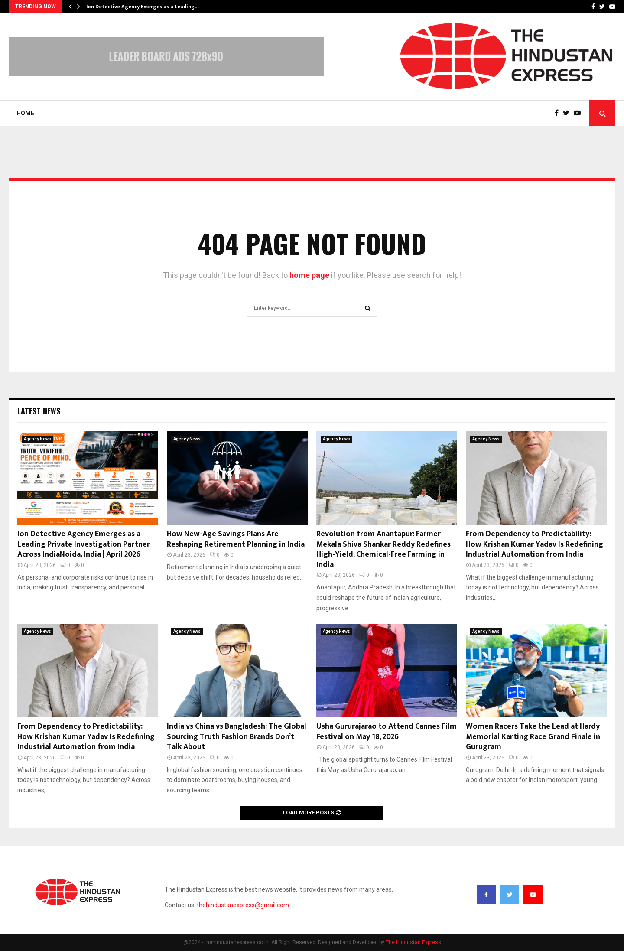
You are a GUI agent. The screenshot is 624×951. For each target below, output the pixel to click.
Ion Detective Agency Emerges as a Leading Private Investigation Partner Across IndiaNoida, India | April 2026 (83, 544)
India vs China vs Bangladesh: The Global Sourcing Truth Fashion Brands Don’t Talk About (236, 736)
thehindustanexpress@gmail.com (243, 905)
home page (309, 275)
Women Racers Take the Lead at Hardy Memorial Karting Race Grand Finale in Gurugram (533, 736)
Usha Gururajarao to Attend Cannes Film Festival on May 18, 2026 (386, 731)
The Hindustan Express (413, 942)
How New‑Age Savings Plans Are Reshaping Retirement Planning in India (236, 539)
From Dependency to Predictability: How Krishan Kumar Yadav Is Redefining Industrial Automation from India (534, 544)
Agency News (37, 438)
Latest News (38, 411)
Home (25, 113)
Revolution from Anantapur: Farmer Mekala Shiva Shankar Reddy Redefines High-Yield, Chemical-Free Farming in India (383, 549)
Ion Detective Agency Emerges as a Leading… (142, 6)
